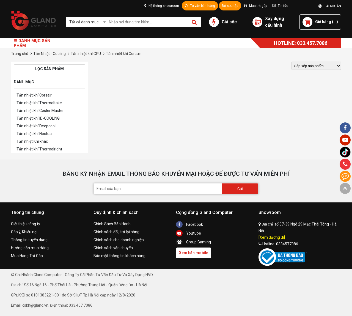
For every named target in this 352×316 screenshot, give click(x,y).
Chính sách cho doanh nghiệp (119, 240)
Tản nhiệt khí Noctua (34, 133)
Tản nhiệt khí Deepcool (36, 126)
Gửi (240, 189)
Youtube (188, 233)
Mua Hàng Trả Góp (27, 256)
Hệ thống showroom (161, 6)
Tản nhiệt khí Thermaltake (39, 103)
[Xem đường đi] (271, 237)
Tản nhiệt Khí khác (32, 141)
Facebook (189, 224)
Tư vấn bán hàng (200, 6)
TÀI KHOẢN (329, 6)
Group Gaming (193, 242)
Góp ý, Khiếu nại (24, 232)
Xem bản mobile (193, 253)
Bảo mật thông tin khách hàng (119, 256)
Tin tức (280, 6)
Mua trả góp (255, 6)
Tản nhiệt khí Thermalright (39, 149)
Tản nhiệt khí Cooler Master (40, 110)
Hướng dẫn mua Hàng (30, 248)
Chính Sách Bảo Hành (112, 224)
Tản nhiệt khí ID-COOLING (38, 118)
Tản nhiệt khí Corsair (34, 95)
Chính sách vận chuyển (113, 248)
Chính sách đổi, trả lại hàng (116, 232)
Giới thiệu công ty (25, 224)
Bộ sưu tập (230, 6)
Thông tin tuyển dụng (29, 240)
